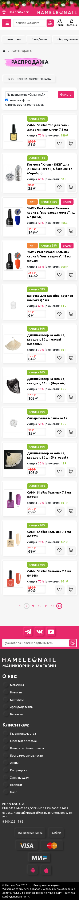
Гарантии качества (23, 733)
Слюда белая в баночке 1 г (47, 418)
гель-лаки (14, 39)
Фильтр (65, 94)
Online (56, 832)
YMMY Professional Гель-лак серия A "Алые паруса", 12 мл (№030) (49, 256)
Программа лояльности (26, 755)
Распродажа (18, 770)
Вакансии (16, 714)
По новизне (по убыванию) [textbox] (25, 94)
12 (52, 606)
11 (46, 606)
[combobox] (26, 94)
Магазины (17, 685)
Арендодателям (21, 707)
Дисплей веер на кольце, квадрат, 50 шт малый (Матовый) (46, 339)
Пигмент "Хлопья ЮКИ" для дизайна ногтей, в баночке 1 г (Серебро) (49, 169)
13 (59, 606)
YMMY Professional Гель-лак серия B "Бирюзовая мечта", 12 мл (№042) (51, 213)
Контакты (17, 699)
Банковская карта (30, 832)
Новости (16, 692)
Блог (13, 792)
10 (39, 606)
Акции (14, 763)
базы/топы (39, 39)
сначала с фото (17, 100)
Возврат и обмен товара (27, 748)
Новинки (16, 785)
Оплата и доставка (23, 741)
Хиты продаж (19, 777)
